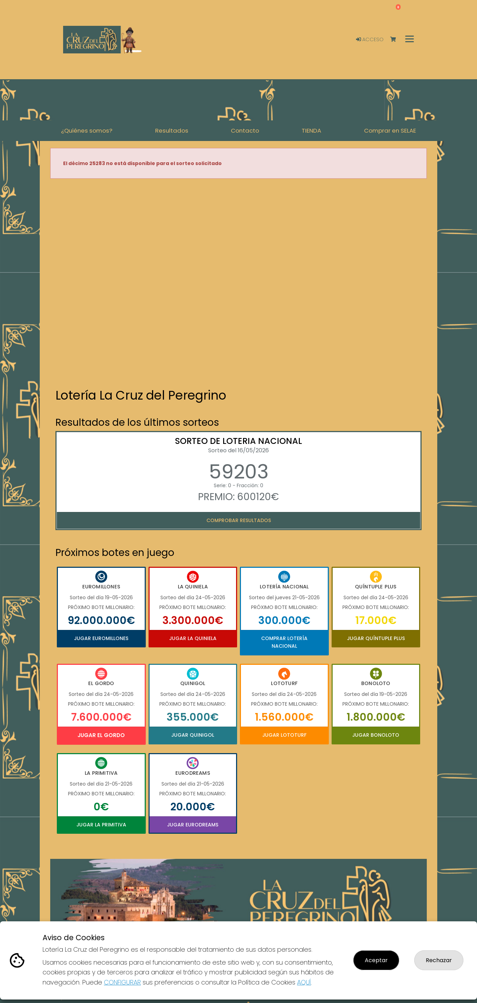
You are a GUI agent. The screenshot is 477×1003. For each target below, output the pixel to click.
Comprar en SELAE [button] (390, 130)
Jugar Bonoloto (375, 734)
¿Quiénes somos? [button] (86, 130)
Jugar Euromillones (101, 638)
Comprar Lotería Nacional (284, 642)
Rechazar (439, 960)
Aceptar (376, 960)
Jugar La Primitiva (101, 824)
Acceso (370, 39)
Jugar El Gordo (101, 735)
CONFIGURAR (122, 982)
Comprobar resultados (238, 520)
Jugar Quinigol (192, 734)
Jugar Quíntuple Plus (376, 638)
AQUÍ (304, 982)
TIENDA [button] (311, 130)
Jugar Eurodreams (192, 824)
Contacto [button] (245, 130)
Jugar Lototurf (284, 734)
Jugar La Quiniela (193, 638)
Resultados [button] (171, 130)
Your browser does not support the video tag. (238, 284)
